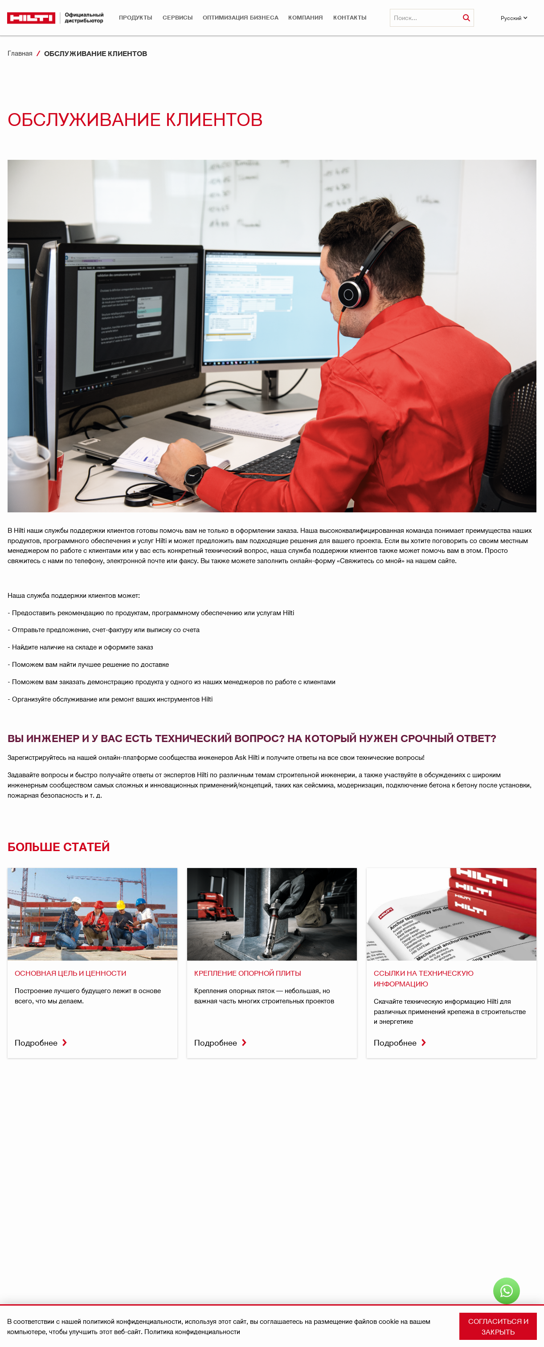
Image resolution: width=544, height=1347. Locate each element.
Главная (20, 53)
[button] (135, 17)
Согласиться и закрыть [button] (498, 1326)
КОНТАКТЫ (350, 17)
